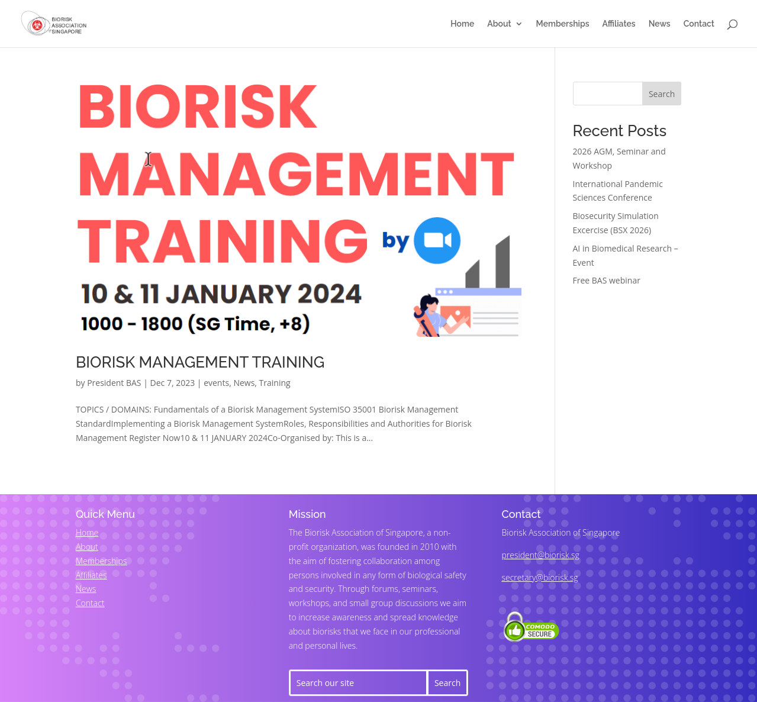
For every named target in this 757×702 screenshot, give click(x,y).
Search (662, 93)
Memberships (563, 24)
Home (462, 24)
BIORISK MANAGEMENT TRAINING (200, 362)
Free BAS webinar (606, 280)
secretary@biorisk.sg (540, 577)
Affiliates (619, 24)
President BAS (114, 382)
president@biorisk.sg (540, 555)
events (216, 382)
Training (275, 382)
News (660, 24)
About (499, 24)
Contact (699, 24)
